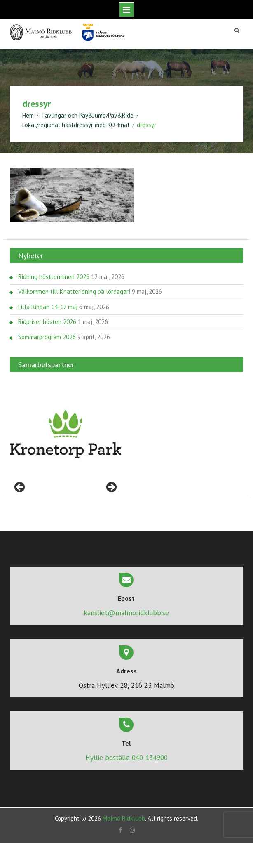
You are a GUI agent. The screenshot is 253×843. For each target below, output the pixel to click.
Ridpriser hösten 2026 (47, 321)
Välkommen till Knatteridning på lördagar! (74, 291)
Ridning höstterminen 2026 (53, 276)
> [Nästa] (111, 487)
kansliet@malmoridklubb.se (126, 612)
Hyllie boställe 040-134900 (126, 757)
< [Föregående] (20, 487)
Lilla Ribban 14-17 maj (47, 306)
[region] (65, 433)
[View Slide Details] (65, 433)
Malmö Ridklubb (124, 818)
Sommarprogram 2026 (47, 336)
